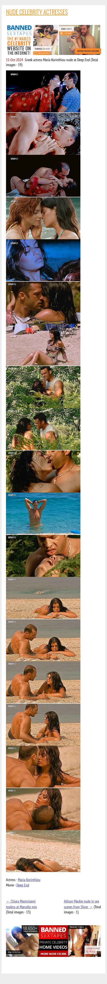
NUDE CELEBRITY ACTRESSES (37, 11)
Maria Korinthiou (29, 879)
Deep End (23, 885)
